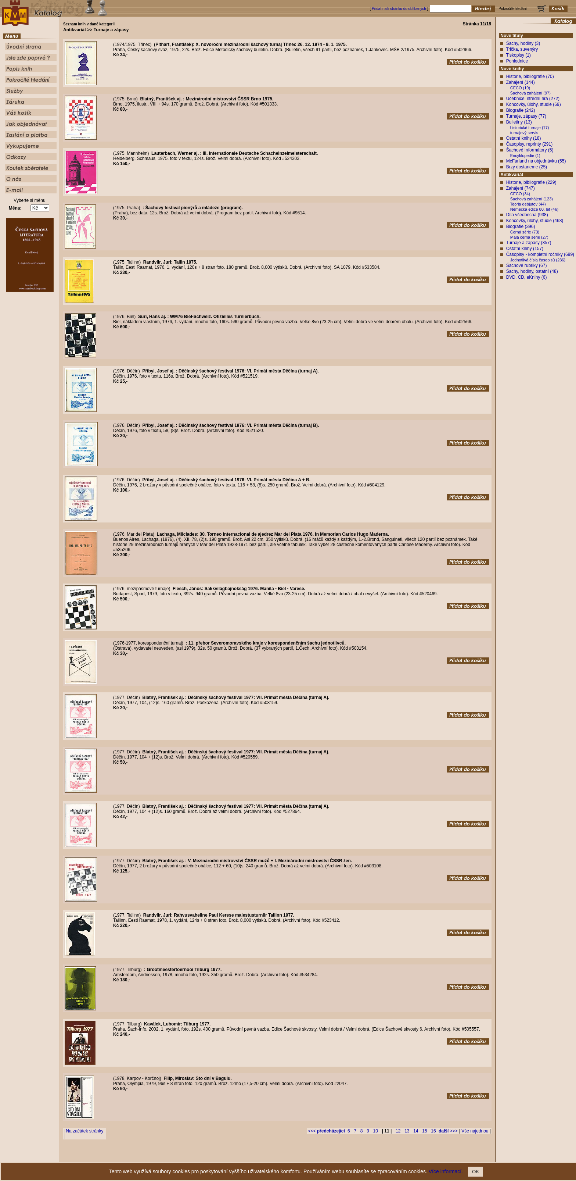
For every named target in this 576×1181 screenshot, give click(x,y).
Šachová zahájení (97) (530, 93)
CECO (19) (520, 88)
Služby (332, 1157)
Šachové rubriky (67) (526, 265)
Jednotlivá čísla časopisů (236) (537, 260)
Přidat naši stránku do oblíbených (399, 9)
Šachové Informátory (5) (530, 150)
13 (406, 1131)
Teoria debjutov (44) (528, 204)
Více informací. (446, 1171)
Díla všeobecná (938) (527, 214)
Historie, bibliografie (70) (530, 76)
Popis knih (283, 1157)
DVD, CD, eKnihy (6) (526, 277)
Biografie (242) (520, 110)
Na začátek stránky (84, 1131)
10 (375, 1131)
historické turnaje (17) (529, 127)
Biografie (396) (520, 226)
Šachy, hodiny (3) (523, 43)
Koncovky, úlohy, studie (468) (535, 220)
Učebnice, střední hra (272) (532, 98)
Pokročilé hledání (309, 1157)
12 (398, 1131)
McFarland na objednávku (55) (536, 161)
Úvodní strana (227, 1157)
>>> (448, 1131)
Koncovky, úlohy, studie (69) (533, 104)
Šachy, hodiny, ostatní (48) (532, 271)
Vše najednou (474, 1131)
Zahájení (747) (520, 188)
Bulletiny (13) (519, 122)
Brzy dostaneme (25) (526, 167)
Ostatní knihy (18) (523, 138)
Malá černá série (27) (529, 237)
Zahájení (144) (520, 82)
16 (433, 1131)
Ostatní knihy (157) (524, 248)
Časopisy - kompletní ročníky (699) (540, 254)
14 (415, 1131)
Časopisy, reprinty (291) (529, 144)
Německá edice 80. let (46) (534, 209)
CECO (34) (520, 194)
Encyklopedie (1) (525, 155)
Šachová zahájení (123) (531, 199)
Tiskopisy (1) (518, 55)
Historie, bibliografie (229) (531, 182)
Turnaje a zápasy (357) (528, 242)
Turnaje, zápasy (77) (526, 116)
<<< (326, 1131)
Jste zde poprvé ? (256, 1157)
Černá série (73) (524, 232)
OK (475, 1171)
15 (424, 1131)
